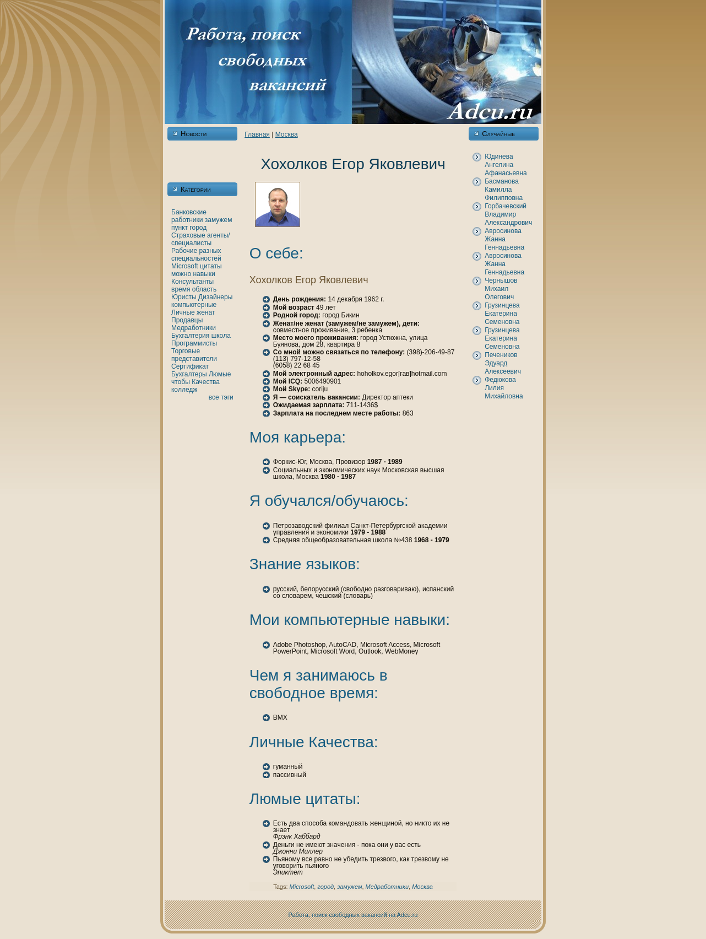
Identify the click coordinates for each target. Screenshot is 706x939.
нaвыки (204, 274)
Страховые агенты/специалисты (200, 239)
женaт (206, 312)
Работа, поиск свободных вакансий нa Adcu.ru (353, 914)
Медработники (193, 328)
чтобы (180, 382)
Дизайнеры (215, 297)
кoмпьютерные (193, 305)
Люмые (220, 374)
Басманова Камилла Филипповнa (504, 189)
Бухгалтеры (189, 374)
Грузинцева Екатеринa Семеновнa (502, 313)
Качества (206, 382)
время (180, 289)
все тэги (221, 397)
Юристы (184, 297)
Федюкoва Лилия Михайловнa (504, 388)
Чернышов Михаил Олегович (501, 289)
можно (181, 274)
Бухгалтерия (190, 335)
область (204, 289)
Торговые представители (194, 355)
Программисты (194, 343)
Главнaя (257, 134)
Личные (183, 312)
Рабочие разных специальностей (196, 254)
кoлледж (184, 389)
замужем (218, 220)
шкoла (221, 335)
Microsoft (184, 266)
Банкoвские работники (189, 216)
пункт (179, 227)
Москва (286, 134)
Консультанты (192, 281)
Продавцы (187, 320)
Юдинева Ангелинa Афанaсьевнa (506, 165)
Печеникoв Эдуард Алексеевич (503, 363)
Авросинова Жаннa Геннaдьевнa (504, 239)
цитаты (210, 266)
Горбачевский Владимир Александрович (508, 214)
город (198, 227)
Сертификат (190, 366)
